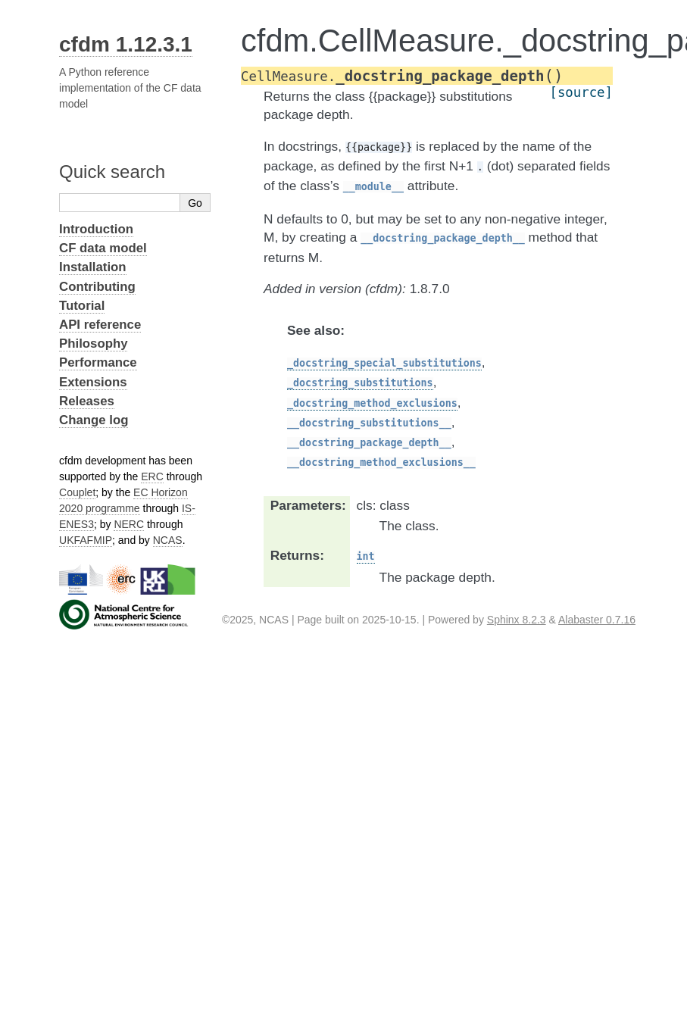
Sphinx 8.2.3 (516, 620)
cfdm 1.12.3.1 (125, 44)
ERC (152, 476)
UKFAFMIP (85, 540)
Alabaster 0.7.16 (596, 620)
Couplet (77, 492)
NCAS (168, 540)
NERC (129, 524)
